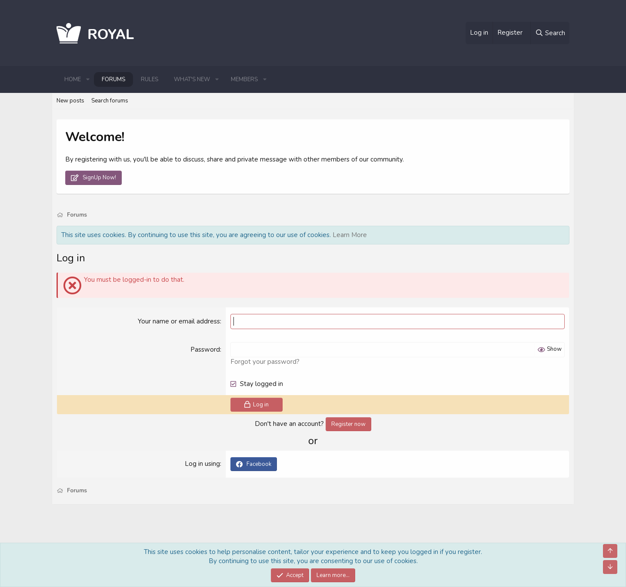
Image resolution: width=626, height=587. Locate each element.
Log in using (202, 463)
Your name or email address (179, 321)
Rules (149, 79)
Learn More (350, 235)
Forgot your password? (265, 361)
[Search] (549, 33)
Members (244, 79)
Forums (113, 79)
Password (205, 349)
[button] (88, 79)
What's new (192, 79)
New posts (70, 101)
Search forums (109, 101)
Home (72, 79)
